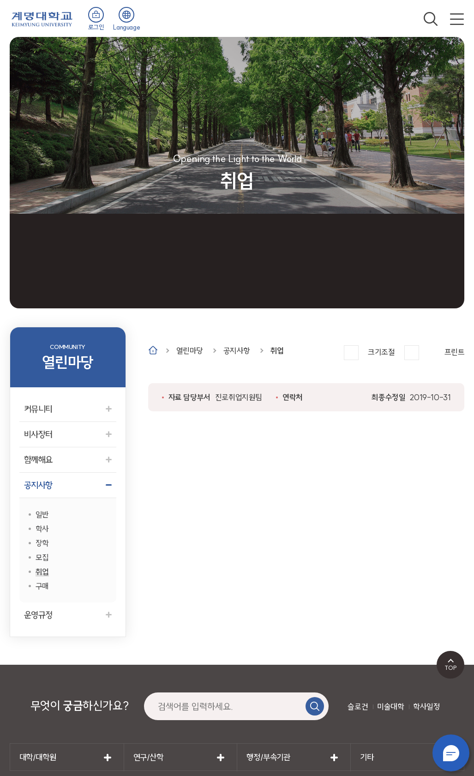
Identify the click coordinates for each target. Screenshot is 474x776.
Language (126, 27)
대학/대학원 (37, 757)
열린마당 (189, 350)
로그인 (96, 27)
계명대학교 (42, 18)
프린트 (454, 352)
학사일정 (426, 706)
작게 (411, 352)
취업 (277, 350)
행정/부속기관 (268, 757)
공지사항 (236, 350)
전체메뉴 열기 (457, 19)
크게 (351, 352)
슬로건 (358, 706)
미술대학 (390, 706)
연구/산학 (148, 757)
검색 (430, 19)
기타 (366, 757)
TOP (450, 667)
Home (153, 350)
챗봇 (450, 752)
